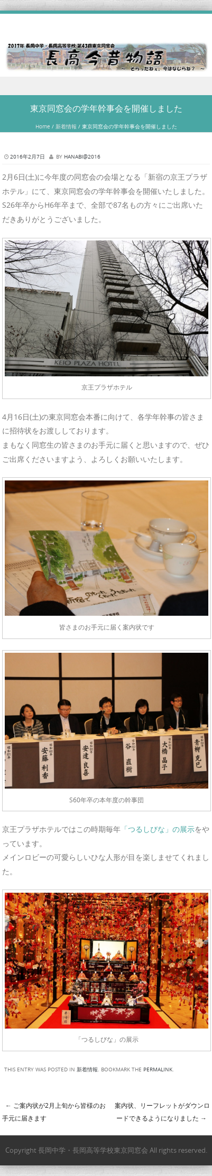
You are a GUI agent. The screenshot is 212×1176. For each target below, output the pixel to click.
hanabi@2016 (82, 156)
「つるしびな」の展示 (158, 829)
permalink (157, 1069)
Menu (106, 86)
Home (42, 126)
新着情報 (66, 126)
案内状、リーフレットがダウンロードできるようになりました (162, 1112)
